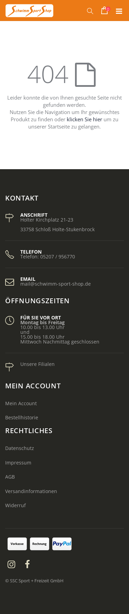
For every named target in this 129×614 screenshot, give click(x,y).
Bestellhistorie (21, 417)
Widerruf (15, 505)
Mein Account (21, 403)
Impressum (18, 462)
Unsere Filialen (37, 364)
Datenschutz (19, 448)
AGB (10, 476)
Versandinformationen (31, 491)
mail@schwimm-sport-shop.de (55, 283)
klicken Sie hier (84, 119)
